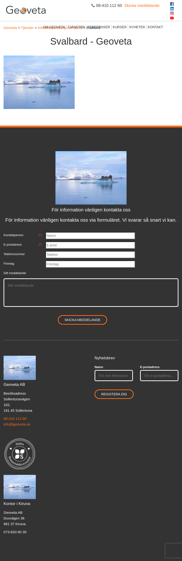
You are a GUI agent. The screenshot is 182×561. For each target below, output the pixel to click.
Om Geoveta (54, 27)
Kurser (120, 27)
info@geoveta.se (17, 424)
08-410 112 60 (15, 418)
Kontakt (155, 27)
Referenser (98, 27)
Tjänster (76, 27)
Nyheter (137, 27)
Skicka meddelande (141, 5)
